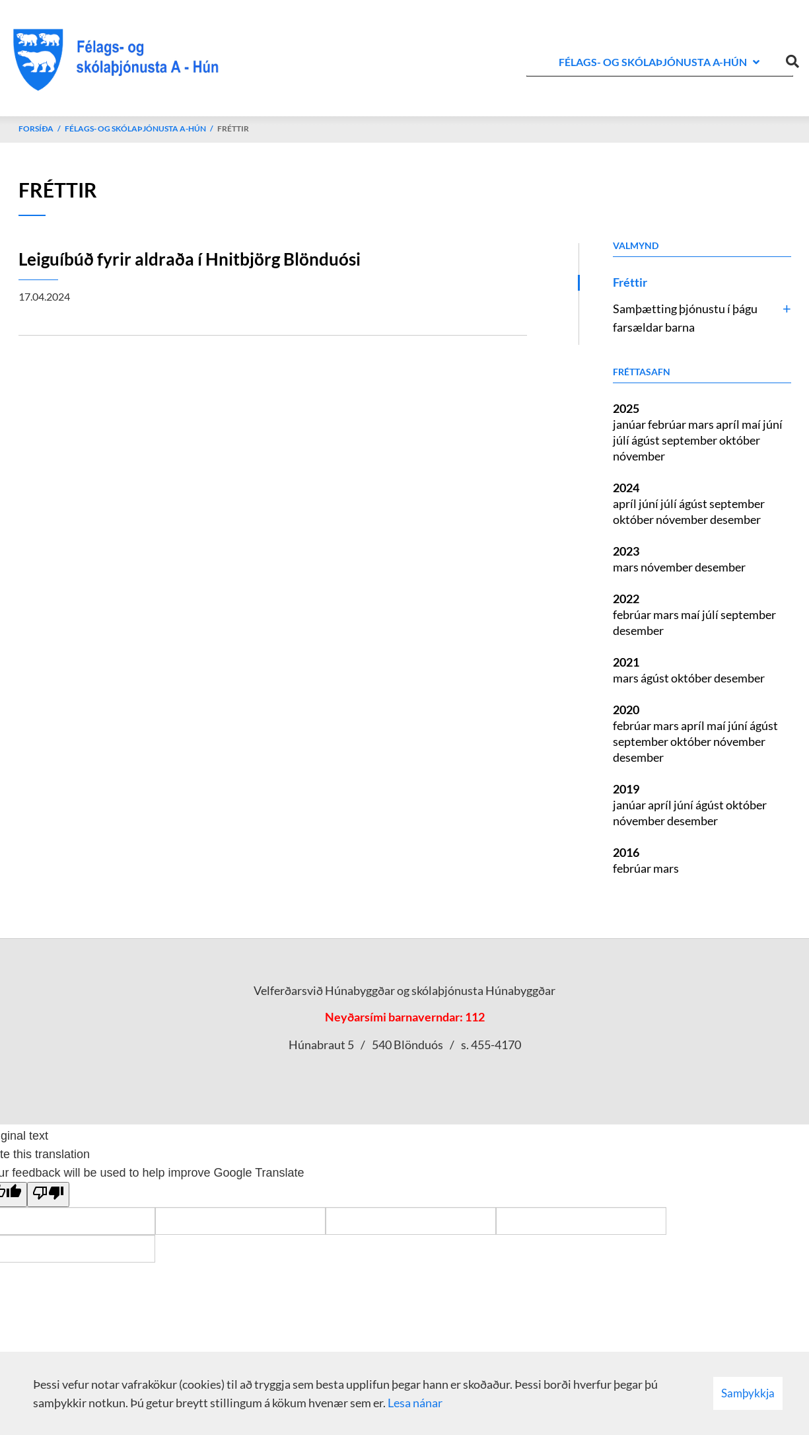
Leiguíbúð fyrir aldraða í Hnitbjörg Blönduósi (189, 259)
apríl (729, 424)
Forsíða (35, 128)
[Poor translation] (48, 1194)
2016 (626, 852)
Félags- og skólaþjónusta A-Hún (135, 128)
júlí (622, 440)
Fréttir (233, 128)
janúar (630, 424)
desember (735, 519)
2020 (626, 709)
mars (702, 424)
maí (752, 424)
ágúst (646, 440)
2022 (626, 598)
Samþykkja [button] (748, 1393)
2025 (626, 408)
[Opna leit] (792, 58)
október (739, 440)
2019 (626, 789)
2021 (626, 662)
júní (773, 424)
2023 (626, 551)
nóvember (639, 456)
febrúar (668, 424)
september (690, 440)
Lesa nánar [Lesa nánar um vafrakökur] (415, 1402)
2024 (626, 487)
